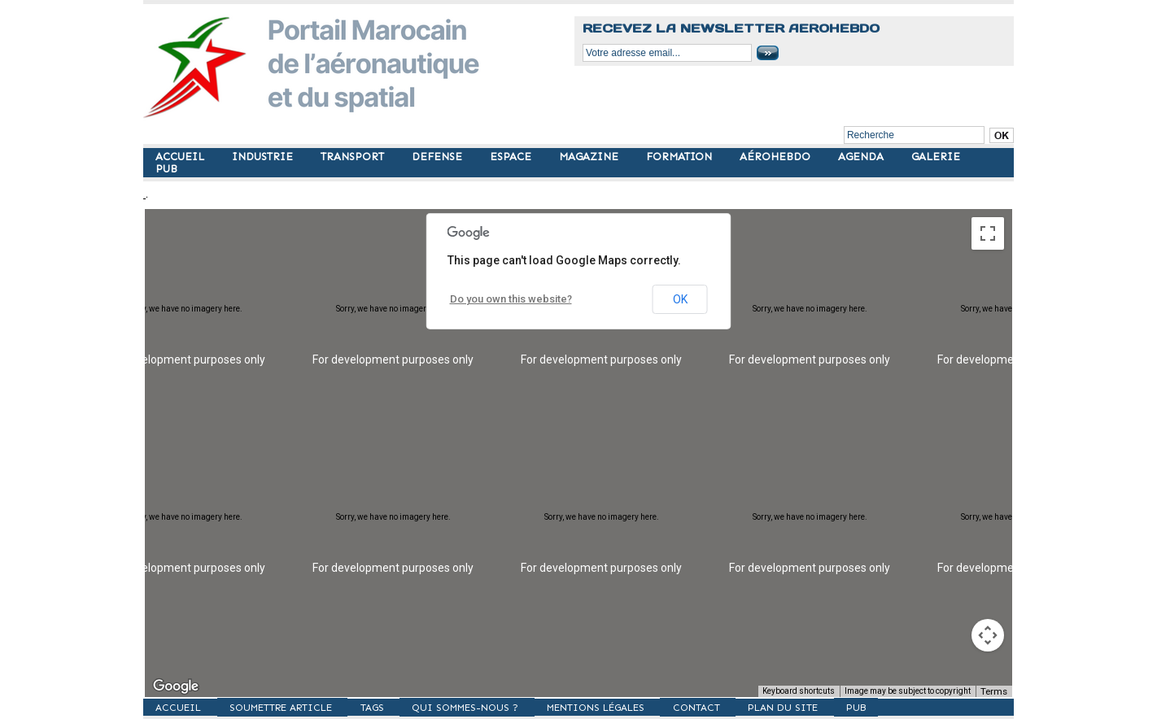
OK (680, 299)
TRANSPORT (354, 156)
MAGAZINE (590, 156)
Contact (735, 706)
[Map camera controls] (987, 635)
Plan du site (828, 706)
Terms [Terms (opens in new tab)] (995, 690)
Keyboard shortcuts (802, 690)
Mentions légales (628, 706)
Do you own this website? (507, 299)
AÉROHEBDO (777, 156)
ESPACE (512, 156)
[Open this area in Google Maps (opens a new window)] (176, 686)
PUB (166, 169)
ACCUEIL (181, 156)
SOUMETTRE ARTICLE (291, 706)
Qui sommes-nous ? (490, 706)
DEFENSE (438, 156)
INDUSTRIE (264, 156)
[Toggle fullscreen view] (987, 233)
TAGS (390, 706)
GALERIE (935, 156)
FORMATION (680, 156)
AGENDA (862, 156)
